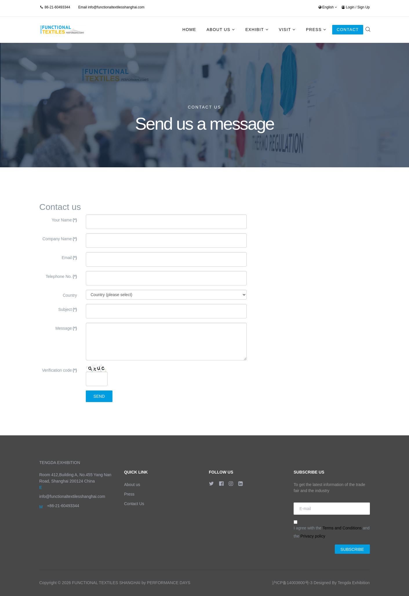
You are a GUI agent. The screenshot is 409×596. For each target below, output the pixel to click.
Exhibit (254, 29)
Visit (285, 29)
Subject (67, 309)
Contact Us (134, 503)
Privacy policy (312, 536)
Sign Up (363, 7)
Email (69, 257)
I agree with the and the (332, 529)
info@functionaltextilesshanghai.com (116, 7)
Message (66, 328)
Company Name (60, 238)
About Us (218, 29)
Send (99, 396)
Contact (348, 29)
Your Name (64, 220)
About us (132, 484)
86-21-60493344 (57, 7)
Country (70, 295)
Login (348, 7)
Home (189, 29)
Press (314, 29)
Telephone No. (61, 276)
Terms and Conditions (341, 528)
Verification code (59, 370)
